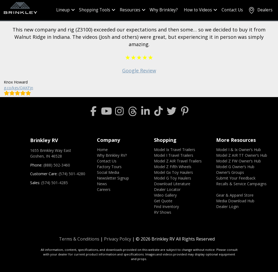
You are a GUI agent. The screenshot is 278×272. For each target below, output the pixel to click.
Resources (130, 10)
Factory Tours (109, 166)
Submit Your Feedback (235, 178)
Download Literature (172, 183)
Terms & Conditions (79, 239)
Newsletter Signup (113, 178)
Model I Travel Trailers (173, 155)
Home (102, 149)
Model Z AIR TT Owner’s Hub (241, 155)
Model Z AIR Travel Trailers (178, 161)
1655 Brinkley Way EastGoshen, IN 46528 (50, 153)
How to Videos (198, 10)
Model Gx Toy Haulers (173, 172)
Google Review (139, 70)
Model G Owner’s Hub (235, 166)
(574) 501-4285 (54, 182)
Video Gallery (165, 195)
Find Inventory (166, 206)
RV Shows (162, 212)
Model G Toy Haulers (172, 178)
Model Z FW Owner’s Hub (238, 161)
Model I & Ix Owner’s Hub (238, 149)
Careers (103, 189)
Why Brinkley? (164, 10)
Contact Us (232, 10)
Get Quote (163, 200)
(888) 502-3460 (56, 165)
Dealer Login (227, 206)
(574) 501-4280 (72, 173)
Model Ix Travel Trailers (174, 149)
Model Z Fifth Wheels (172, 166)
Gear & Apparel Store (235, 195)
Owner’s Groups (230, 172)
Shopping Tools (94, 10)
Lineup (63, 10)
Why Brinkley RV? (112, 155)
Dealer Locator (167, 189)
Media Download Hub (235, 200)
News (102, 183)
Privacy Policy (117, 239)
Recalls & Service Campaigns (241, 183)
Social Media (108, 172)
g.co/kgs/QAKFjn (18, 87)
